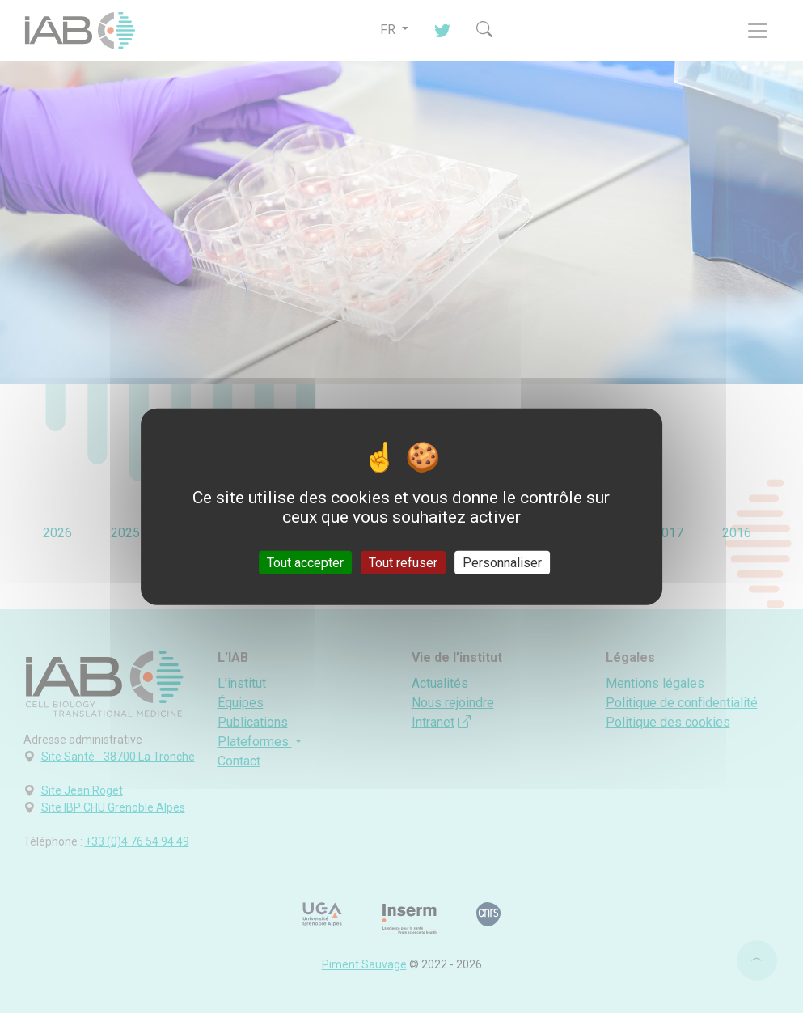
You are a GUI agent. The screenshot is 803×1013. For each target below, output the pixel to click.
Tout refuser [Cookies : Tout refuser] (403, 562)
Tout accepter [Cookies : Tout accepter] (305, 562)
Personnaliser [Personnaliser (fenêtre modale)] (502, 562)
